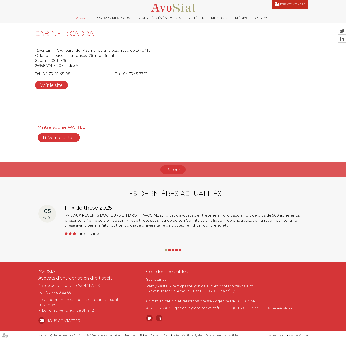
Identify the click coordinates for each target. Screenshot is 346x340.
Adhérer (196, 18)
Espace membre (292, 4)
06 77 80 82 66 (58, 292)
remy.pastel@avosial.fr (192, 286)
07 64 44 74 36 (279, 308)
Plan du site (171, 335)
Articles (233, 335)
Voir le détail (61, 137)
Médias (241, 18)
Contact (262, 18)
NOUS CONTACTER (63, 321)
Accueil (83, 18)
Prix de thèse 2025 (88, 207)
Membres (219, 18)
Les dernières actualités (173, 193)
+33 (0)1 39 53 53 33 (242, 308)
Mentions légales (192, 335)
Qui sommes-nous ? (115, 18)
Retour (173, 169)
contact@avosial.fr (236, 286)
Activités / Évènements (160, 18)
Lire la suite (88, 234)
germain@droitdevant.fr (197, 308)
